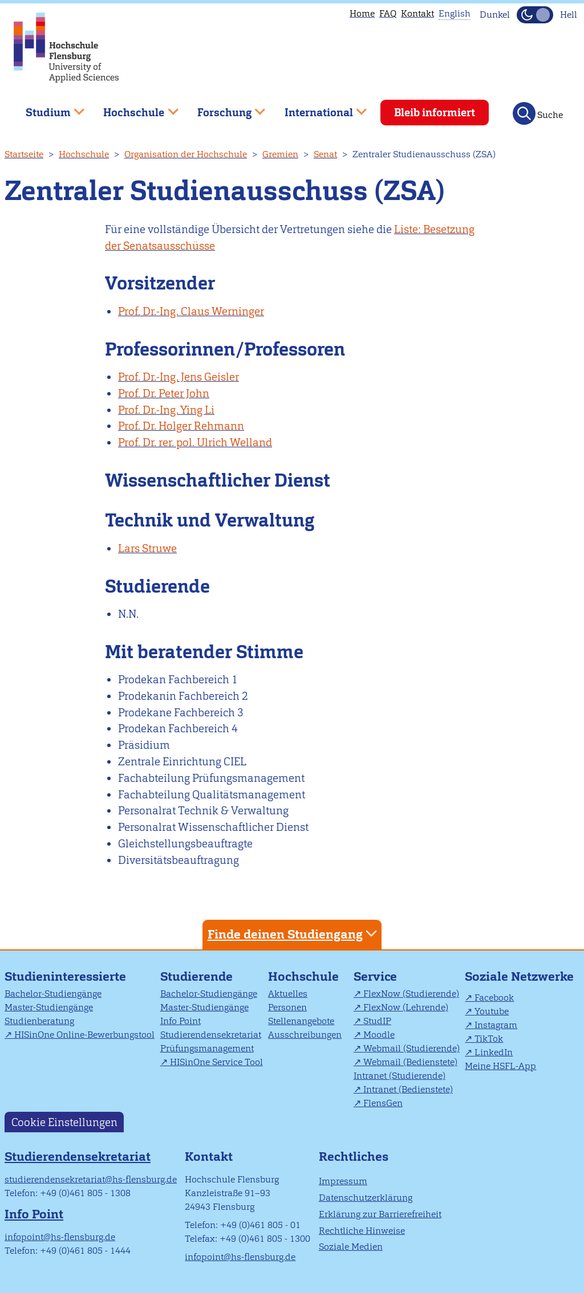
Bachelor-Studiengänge (53, 994)
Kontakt (417, 13)
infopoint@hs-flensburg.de (60, 1237)
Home (362, 13)
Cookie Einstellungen (64, 1122)
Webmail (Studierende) (411, 1048)
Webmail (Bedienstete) (410, 1062)
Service (375, 976)
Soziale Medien (351, 1247)
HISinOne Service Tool (216, 1062)
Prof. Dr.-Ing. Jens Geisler (178, 377)
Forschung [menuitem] (223, 108)
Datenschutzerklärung (365, 1198)
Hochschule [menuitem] (133, 108)
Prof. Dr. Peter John (163, 393)
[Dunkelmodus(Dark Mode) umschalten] (535, 14)
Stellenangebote (301, 1021)
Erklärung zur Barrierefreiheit (380, 1214)
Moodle (379, 1035)
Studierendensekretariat (210, 1035)
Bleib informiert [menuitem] (434, 112)
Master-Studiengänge (49, 1007)
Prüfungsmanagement (207, 1048)
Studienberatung (39, 1021)
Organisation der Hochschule (185, 154)
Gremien (280, 154)
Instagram (495, 1025)
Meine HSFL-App (500, 1066)
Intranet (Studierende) (399, 1076)
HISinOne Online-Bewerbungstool (84, 1035)
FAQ (387, 13)
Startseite (24, 154)
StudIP (377, 1021)
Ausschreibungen (305, 1035)
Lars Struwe (147, 548)
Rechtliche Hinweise (362, 1231)
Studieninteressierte (65, 976)
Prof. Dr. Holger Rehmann (181, 426)
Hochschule (84, 154)
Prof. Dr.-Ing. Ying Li (166, 410)
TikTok (488, 1039)
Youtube (491, 1011)
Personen (287, 1007)
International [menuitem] (317, 108)
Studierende (196, 976)
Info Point (180, 1021)
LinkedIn (493, 1052)
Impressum (343, 1181)
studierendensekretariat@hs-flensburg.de (91, 1179)
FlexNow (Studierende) (411, 994)
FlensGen (383, 1103)
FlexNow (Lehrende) (405, 1007)
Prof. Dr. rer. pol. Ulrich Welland (195, 442)
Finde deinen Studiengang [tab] (294, 934)
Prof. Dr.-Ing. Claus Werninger (191, 311)
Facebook (494, 998)
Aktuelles (287, 994)
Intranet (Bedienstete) (408, 1089)
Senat (325, 154)
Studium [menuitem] (46, 108)
